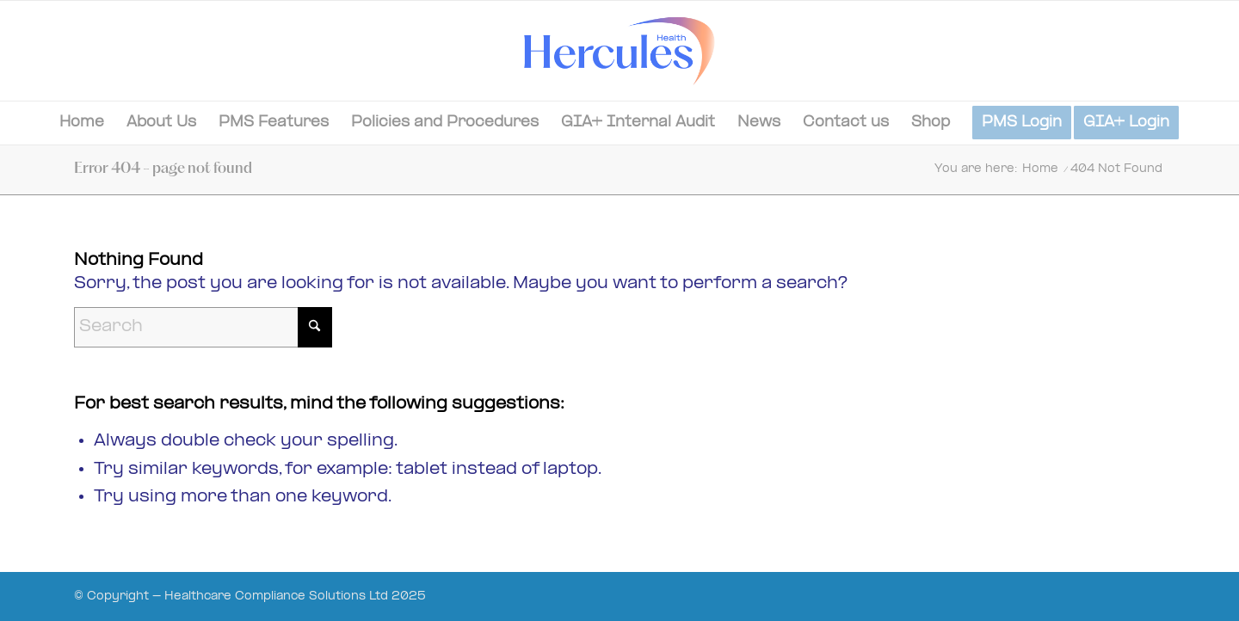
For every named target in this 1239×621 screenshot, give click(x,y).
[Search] (203, 327)
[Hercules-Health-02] (619, 51)
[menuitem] (81, 122)
